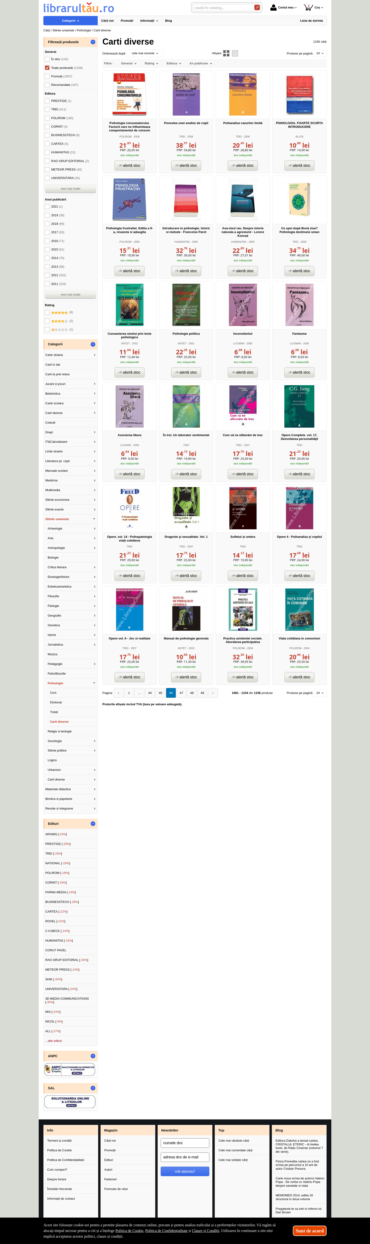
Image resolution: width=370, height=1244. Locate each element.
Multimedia (52, 490)
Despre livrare (56, 1179)
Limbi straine (54, 451)
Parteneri (110, 1179)
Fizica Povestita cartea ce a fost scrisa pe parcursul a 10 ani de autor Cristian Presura (297, 1165)
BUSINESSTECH (65, 135)
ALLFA (299, 136)
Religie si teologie (60, 731)
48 (187, 693)
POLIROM (125, 136)
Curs (53, 692)
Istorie (52, 635)
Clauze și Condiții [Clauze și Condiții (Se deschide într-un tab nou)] (205, 1231)
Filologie (53, 606)
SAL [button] (51, 1088)
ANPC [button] (53, 1056)
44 (148, 693)
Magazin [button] (110, 1130)
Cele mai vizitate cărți (233, 1160)
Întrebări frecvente (59, 1189)
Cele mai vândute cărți (234, 1140)
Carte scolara (54, 403)
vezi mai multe (70, 188)
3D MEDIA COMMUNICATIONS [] (67, 1000)
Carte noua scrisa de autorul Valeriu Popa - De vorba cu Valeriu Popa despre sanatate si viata (300, 1182)
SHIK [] (53, 979)
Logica (52, 760)
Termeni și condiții (59, 1140)
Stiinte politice (57, 750)
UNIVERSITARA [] (61, 989)
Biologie (53, 557)
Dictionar (56, 702)
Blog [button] (279, 1130)
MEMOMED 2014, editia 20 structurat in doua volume (294, 1197)
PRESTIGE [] (58, 844)
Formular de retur (116, 1189)
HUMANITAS (182, 241)
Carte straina (54, 355)
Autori (108, 1169)
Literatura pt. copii (57, 461)
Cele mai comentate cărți (235, 1150)
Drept (49, 432)
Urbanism (54, 770)
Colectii (50, 422)
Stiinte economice (57, 499)
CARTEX (59, 144)
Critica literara (57, 567)
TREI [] (53, 853)
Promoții (110, 1150)
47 (177, 693)
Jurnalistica (55, 644)
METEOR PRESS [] (62, 969)
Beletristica (52, 393)
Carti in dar (52, 364)
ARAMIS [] (56, 834)
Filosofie (53, 596)
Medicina (51, 480)
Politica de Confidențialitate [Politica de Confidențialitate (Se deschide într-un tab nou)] (166, 1231)
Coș (312, 7)
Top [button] (221, 1130)
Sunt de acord (310, 1230)
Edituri (108, 1160)
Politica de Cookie (59, 1150)
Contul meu (282, 7)
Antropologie (56, 548)
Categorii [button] (55, 344)
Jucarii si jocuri (55, 384)
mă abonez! (185, 1171)
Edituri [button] (53, 824)
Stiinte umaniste (57, 519)
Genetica (54, 625)
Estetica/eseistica (59, 586)
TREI (182, 136)
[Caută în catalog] (257, 7)
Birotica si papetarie (58, 799)
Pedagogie (55, 664)
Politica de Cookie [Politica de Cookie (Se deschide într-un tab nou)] (129, 1231)
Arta (50, 538)
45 (158, 693)
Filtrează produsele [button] (63, 42)
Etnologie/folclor (59, 577)
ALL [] (52, 1031)
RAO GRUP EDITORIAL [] (66, 960)
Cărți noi (110, 1140)
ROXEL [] (55, 921)
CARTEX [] (56, 911)
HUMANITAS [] (59, 940)
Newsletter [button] (169, 1130)
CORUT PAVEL (56, 950)
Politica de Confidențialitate (65, 1160)
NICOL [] (54, 1021)
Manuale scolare (56, 470)
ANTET (125, 343)
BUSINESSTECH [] (62, 902)
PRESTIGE (61, 101)
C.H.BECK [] (57, 931)
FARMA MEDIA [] (60, 892)
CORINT (59, 126)
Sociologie (55, 741)
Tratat (54, 712)
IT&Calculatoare (56, 441)
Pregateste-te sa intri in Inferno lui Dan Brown (298, 1210)
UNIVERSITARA (65, 178)
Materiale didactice (58, 789)
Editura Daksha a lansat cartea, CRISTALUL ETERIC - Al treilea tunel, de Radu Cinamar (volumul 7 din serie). (299, 1146)
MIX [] (52, 1012)
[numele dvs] (185, 1143)
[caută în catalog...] (221, 8)
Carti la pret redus (57, 374)
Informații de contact (61, 1198)
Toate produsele (67, 68)
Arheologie (55, 528)
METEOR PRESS (66, 169)
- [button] (93, 42)
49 (197, 693)
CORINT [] (56, 882)
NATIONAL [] (57, 863)
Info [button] (50, 1130)
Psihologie (55, 683)
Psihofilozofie (57, 673)
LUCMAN (238, 343)
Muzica (52, 654)
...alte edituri (53, 1041)
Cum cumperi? (57, 1169)
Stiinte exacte (54, 509)
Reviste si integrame (59, 808)
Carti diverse (54, 413)
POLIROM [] (57, 873)
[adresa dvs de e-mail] (185, 1157)
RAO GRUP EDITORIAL (70, 161)
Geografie (54, 615)
